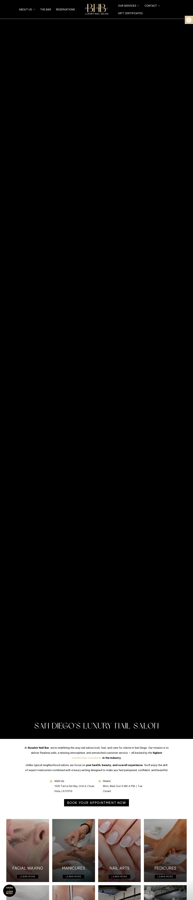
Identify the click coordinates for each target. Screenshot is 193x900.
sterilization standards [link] (87, 757)
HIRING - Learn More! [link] (9, 891)
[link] (189, 20)
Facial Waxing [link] (27, 868)
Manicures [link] (73, 868)
